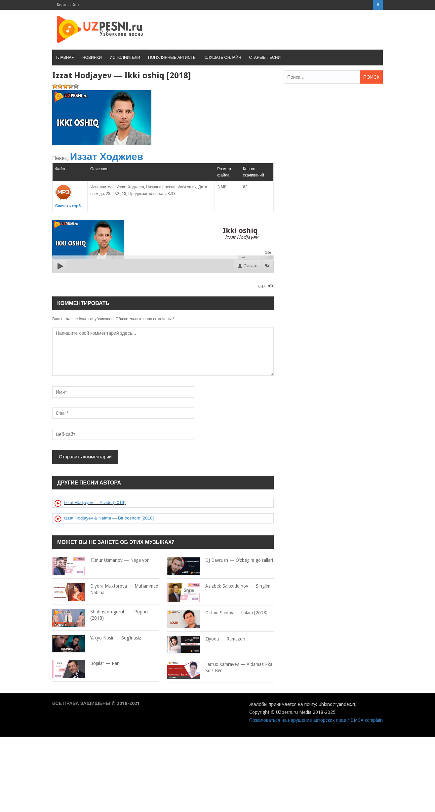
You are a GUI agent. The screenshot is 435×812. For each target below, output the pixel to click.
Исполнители (125, 57)
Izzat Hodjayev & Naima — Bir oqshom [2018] (109, 518)
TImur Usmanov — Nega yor (100, 560)
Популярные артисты (172, 57)
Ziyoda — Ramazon (206, 639)
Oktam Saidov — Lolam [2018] (217, 613)
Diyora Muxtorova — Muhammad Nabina (105, 589)
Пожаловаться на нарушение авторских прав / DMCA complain (316, 720)
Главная (65, 57)
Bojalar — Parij (86, 663)
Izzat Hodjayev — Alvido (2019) (95, 502)
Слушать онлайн (222, 57)
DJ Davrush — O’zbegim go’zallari (220, 560)
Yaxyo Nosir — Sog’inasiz (96, 638)
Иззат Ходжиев (106, 156)
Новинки (92, 57)
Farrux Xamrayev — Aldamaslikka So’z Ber (219, 667)
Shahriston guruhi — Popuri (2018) (100, 615)
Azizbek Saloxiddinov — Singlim (218, 586)
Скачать (251, 266)
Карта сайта (68, 5)
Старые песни (265, 57)
